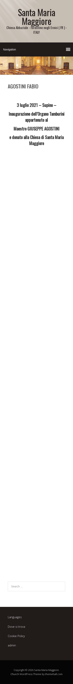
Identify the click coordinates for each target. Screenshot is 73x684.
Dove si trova (16, 626)
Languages (15, 617)
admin (12, 645)
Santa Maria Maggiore (36, 16)
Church (15, 674)
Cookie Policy (16, 636)
